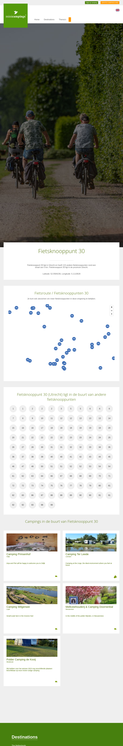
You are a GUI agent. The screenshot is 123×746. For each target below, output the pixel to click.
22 (32, 438)
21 (23, 438)
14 (109, 418)
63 (32, 476)
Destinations (49, 20)
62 (23, 476)
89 (71, 495)
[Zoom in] (111, 307)
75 (52, 486)
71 (109, 476)
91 (100, 495)
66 (52, 476)
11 (52, 418)
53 (90, 466)
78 (80, 486)
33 (90, 447)
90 (80, 495)
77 (71, 486)
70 (100, 476)
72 (13, 486)
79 (90, 486)
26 (13, 447)
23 (71, 438)
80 (100, 486)
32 (71, 447)
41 (71, 457)
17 (42, 428)
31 (52, 447)
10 (42, 418)
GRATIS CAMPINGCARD (110, 2)
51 (52, 466)
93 (32, 505)
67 (61, 476)
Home (37, 20)
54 (100, 466)
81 (109, 486)
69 (90, 476)
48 (32, 466)
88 (52, 495)
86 (32, 495)
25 (109, 438)
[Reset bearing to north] (111, 314)
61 (13, 476)
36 (13, 457)
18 (52, 428)
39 (42, 457)
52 (71, 466)
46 (13, 466)
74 (42, 486)
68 (71, 476)
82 (13, 495)
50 (42, 466)
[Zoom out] (111, 310)
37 (23, 457)
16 (23, 428)
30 (42, 447)
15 (13, 428)
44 (100, 457)
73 (32, 486)
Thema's (62, 20)
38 (32, 457)
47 (23, 466)
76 (61, 486)
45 (109, 457)
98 (42, 505)
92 (13, 505)
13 (80, 418)
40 (52, 457)
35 (109, 447)
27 (23, 447)
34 (100, 447)
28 (32, 447)
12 (61, 418)
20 (109, 428)
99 (52, 505)
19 (80, 428)
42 (80, 457)
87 (42, 495)
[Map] (64, 340)
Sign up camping (91, 2)
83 (23, 495)
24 (90, 438)
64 (42, 476)
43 (90, 457)
